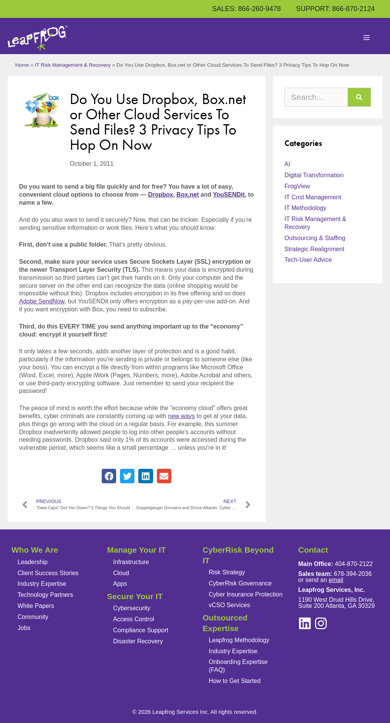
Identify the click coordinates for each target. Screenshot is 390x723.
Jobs (24, 628)
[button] (109, 476)
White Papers (36, 606)
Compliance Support (140, 630)
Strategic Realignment (314, 249)
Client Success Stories (48, 573)
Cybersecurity (131, 608)
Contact (313, 549)
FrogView (297, 186)
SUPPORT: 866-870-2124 (335, 9)
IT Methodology (305, 208)
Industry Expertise (42, 583)
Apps (120, 583)
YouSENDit (229, 194)
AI (287, 164)
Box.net (187, 194)
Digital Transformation (314, 175)
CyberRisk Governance (240, 583)
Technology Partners (45, 595)
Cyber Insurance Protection (246, 594)
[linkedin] (321, 623)
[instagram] (305, 623)
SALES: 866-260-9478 (246, 9)
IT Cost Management (313, 197)
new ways (181, 416)
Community (33, 617)
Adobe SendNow (41, 301)
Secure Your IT (135, 596)
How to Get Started (235, 681)
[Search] (359, 97)
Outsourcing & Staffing (315, 238)
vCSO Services (229, 605)
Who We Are (34, 549)
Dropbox (160, 194)
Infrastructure (131, 562)
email (336, 580)
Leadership (33, 562)
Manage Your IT (136, 549)
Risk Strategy (227, 572)
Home (22, 65)
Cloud (121, 573)
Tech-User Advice (308, 259)
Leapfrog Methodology (239, 640)
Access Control (133, 619)
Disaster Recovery (138, 641)
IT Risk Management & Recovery (72, 65)
